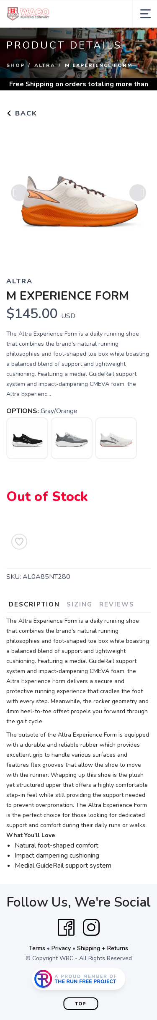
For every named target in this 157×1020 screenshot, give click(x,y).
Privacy (61, 948)
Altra (44, 65)
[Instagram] (91, 927)
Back (21, 113)
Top (80, 1004)
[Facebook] (66, 927)
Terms (37, 948)
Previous (19, 194)
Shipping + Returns (102, 948)
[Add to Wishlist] (19, 542)
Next (137, 194)
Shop (15, 65)
